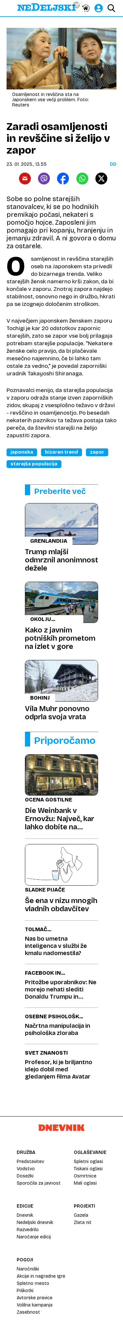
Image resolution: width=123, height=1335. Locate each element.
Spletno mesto (33, 1283)
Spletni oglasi (88, 1161)
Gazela (81, 1215)
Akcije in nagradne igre (41, 1276)
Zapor (97, 452)
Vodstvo (26, 1169)
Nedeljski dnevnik (35, 1222)
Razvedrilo (28, 1229)
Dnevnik (25, 1215)
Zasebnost (28, 1312)
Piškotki (25, 1290)
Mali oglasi (85, 1183)
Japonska (21, 452)
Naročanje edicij (34, 1237)
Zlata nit (83, 1222)
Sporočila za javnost (39, 1183)
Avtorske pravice (34, 1298)
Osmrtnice (85, 1176)
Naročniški (28, 1269)
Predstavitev (30, 1161)
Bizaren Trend (61, 452)
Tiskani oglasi (88, 1169)
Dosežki (25, 1176)
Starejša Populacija (33, 464)
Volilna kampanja (34, 1305)
